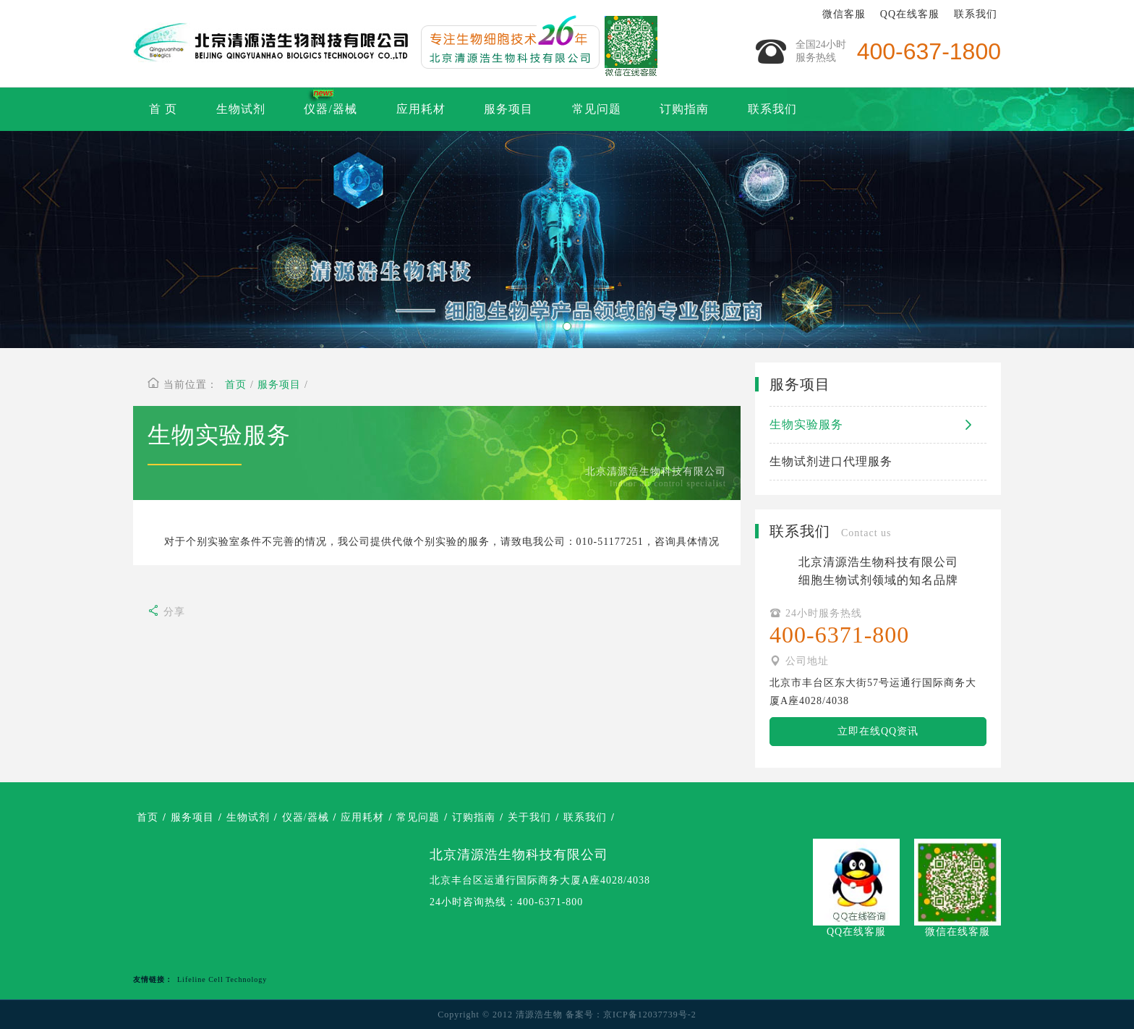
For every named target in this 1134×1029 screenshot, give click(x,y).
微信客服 (844, 14)
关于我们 (529, 817)
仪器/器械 (330, 109)
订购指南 (684, 109)
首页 (236, 384)
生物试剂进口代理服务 (831, 461)
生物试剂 (240, 109)
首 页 (163, 109)
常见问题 (596, 109)
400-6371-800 (550, 902)
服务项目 (508, 109)
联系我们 (975, 14)
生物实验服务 (878, 425)
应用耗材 (421, 109)
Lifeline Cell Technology (222, 979)
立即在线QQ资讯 (877, 731)
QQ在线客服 (909, 14)
